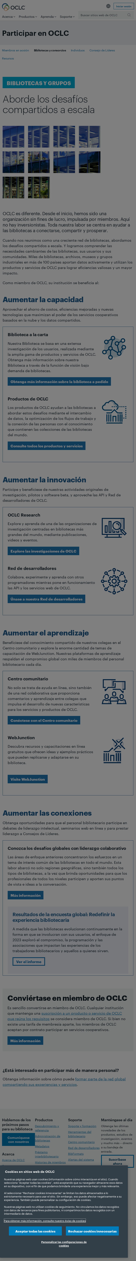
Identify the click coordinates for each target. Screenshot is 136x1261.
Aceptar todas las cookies (35, 1231)
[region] (64, 1211)
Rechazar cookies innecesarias (92, 1231)
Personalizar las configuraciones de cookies (64, 1243)
